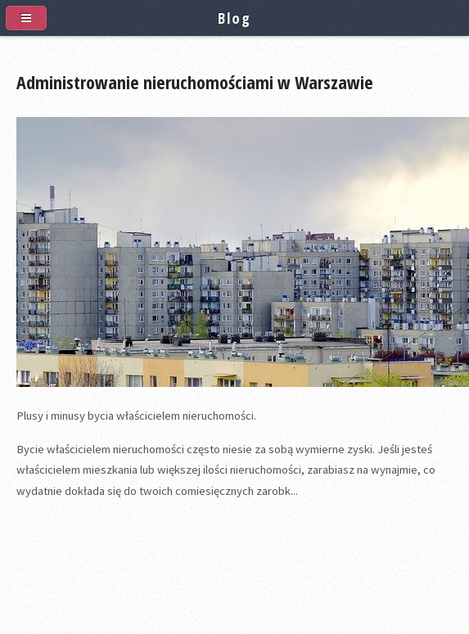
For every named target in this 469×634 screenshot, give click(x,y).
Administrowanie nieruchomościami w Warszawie (194, 82)
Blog (234, 17)
